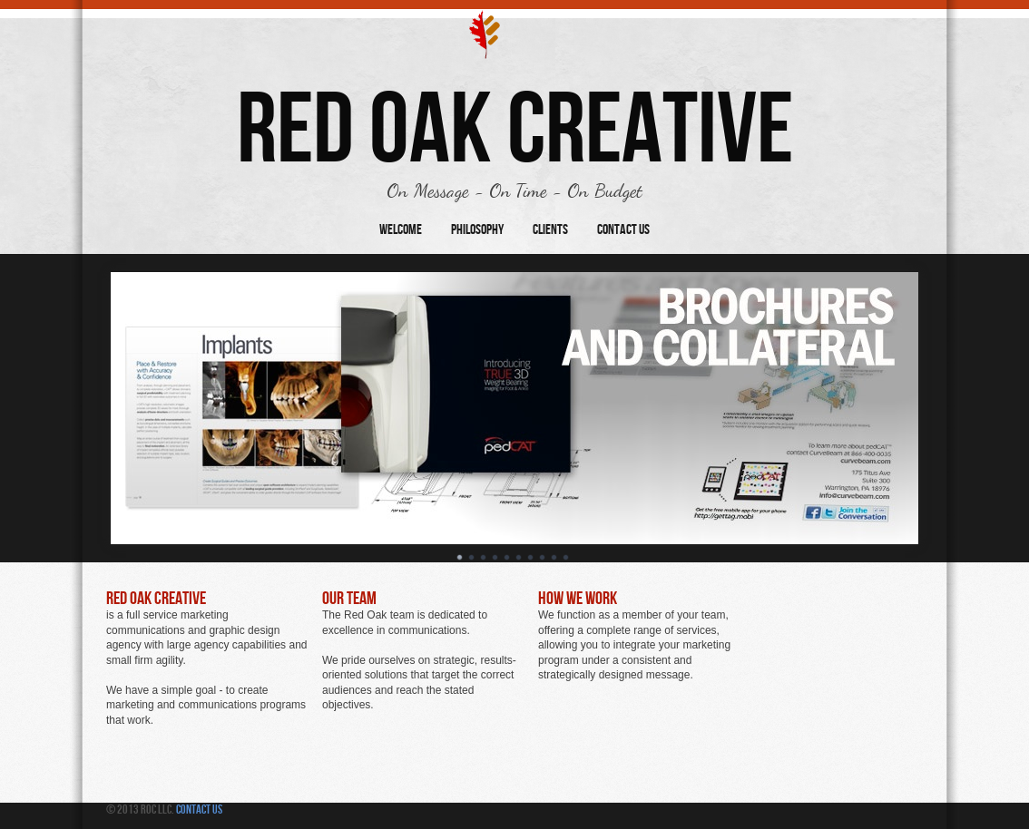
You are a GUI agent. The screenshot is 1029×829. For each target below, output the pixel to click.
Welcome (400, 230)
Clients (550, 230)
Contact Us (623, 230)
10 (566, 557)
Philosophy (477, 230)
